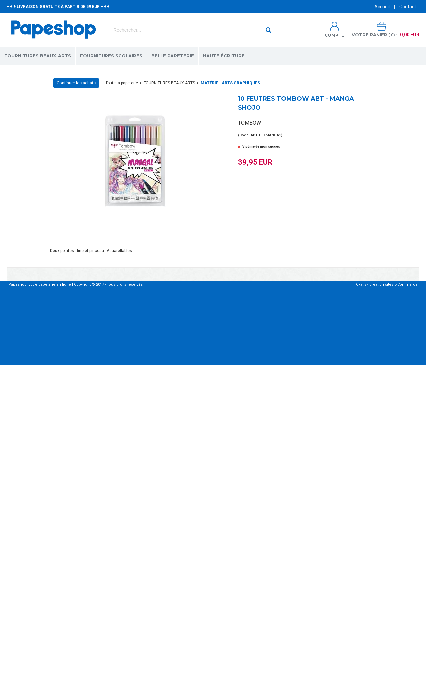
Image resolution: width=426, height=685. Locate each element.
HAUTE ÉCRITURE (224, 55)
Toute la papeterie (122, 83)
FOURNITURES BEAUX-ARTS (37, 55)
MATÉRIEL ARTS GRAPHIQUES (230, 83)
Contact (407, 6)
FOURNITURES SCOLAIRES (111, 55)
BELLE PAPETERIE (172, 55)
